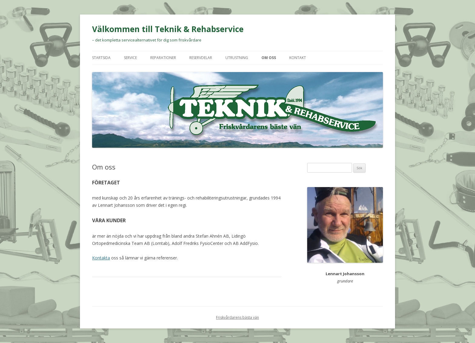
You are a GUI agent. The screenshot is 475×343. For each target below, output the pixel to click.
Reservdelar (200, 57)
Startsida (101, 57)
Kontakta (101, 258)
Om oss (268, 57)
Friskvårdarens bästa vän (237, 317)
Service (130, 57)
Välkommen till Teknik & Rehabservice (168, 29)
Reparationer (163, 57)
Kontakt (297, 57)
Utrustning (236, 57)
